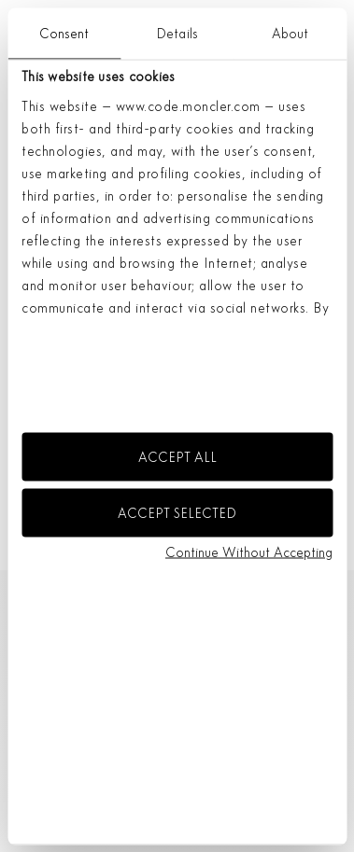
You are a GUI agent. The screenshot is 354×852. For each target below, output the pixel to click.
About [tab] (290, 32)
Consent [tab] (64, 32)
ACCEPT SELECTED (177, 512)
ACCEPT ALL (177, 457)
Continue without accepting (249, 552)
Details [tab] (177, 32)
